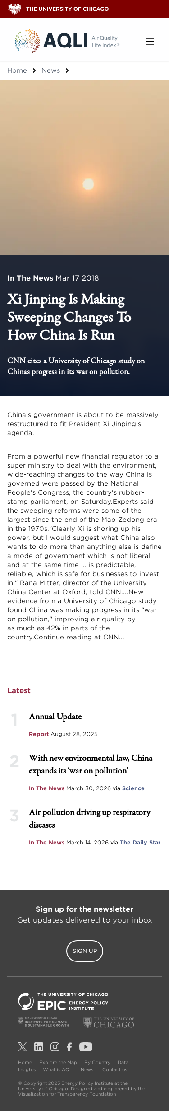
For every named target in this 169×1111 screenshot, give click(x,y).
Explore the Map (58, 1062)
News (50, 70)
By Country (97, 1062)
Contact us (114, 1069)
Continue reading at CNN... (79, 637)
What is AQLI (58, 1069)
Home (17, 70)
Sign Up (85, 950)
